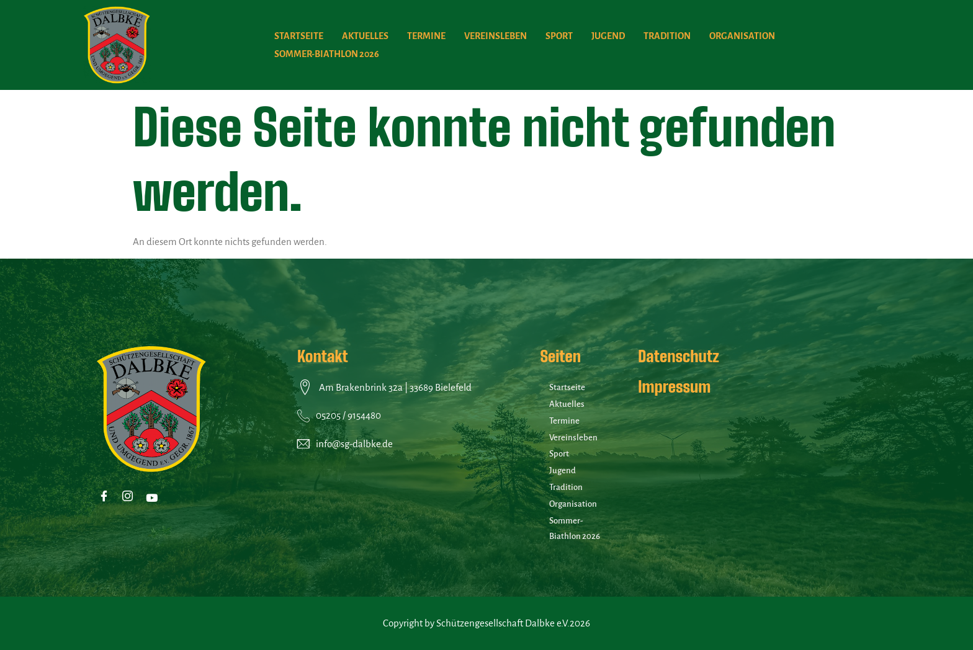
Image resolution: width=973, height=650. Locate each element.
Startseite (298, 36)
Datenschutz (678, 356)
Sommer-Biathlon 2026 (326, 54)
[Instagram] (130, 497)
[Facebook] (106, 497)
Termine (426, 36)
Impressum (674, 386)
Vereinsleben (495, 36)
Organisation (742, 36)
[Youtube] (153, 497)
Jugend (608, 36)
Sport (559, 36)
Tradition (667, 36)
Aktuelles (365, 36)
